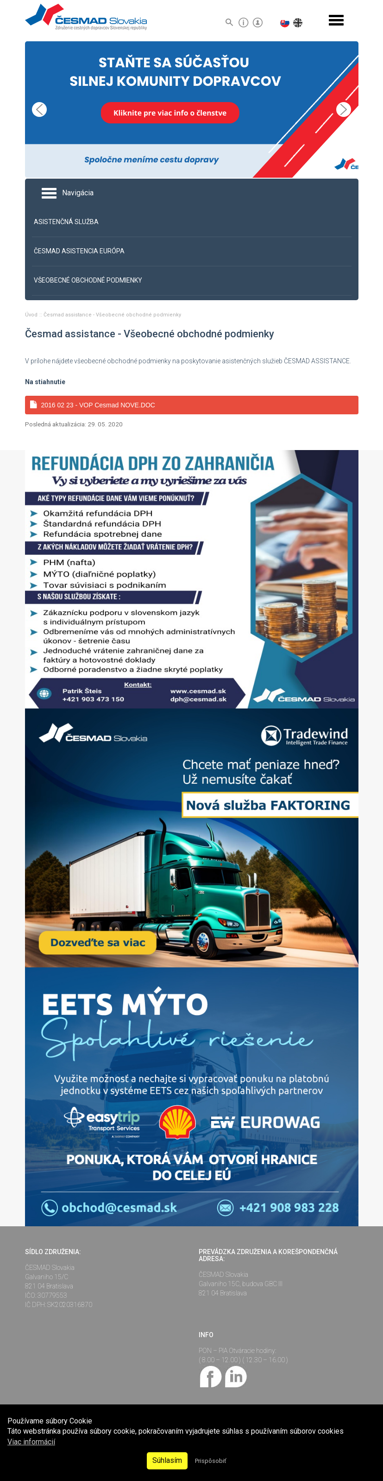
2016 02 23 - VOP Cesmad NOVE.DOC (92, 405)
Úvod (32, 315)
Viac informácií (31, 1441)
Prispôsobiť (210, 1460)
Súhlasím (167, 1460)
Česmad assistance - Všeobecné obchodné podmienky (112, 315)
